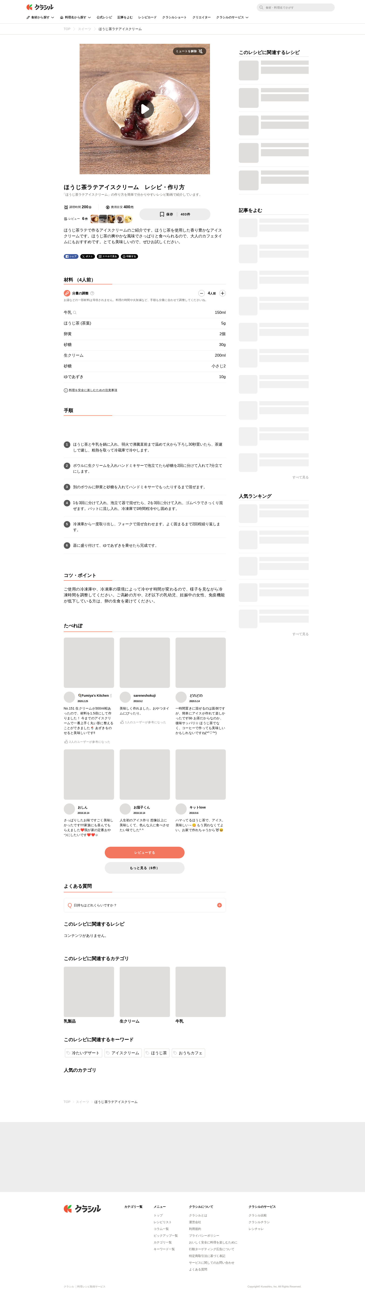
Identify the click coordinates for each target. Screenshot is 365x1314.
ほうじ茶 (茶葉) (77, 323)
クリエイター (202, 17)
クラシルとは (198, 1215)
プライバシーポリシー (204, 1235)
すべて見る (300, 477)
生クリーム (74, 355)
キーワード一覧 (164, 1249)
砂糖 (68, 344)
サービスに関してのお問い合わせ (211, 1262)
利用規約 (195, 1229)
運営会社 (195, 1222)
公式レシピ (104, 17)
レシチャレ (256, 1229)
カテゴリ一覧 (163, 1242)
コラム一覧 (161, 1229)
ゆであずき (74, 377)
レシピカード (147, 17)
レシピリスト (163, 1222)
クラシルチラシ (259, 1222)
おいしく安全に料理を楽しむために (213, 1242)
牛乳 (70, 312)
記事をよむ (125, 17)
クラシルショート (174, 17)
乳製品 (70, 1021)
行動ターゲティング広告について (211, 1249)
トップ (158, 1215)
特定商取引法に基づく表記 (207, 1256)
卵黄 (68, 334)
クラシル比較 (258, 1215)
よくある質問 (198, 1269)
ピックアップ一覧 (166, 1235)
